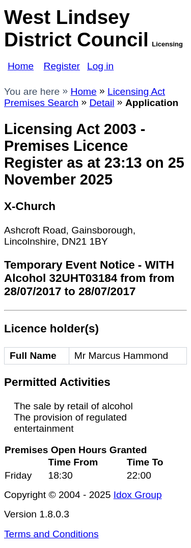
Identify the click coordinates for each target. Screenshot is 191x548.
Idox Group (138, 494)
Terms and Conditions (51, 534)
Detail (101, 102)
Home (21, 66)
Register (62, 66)
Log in (100, 66)
